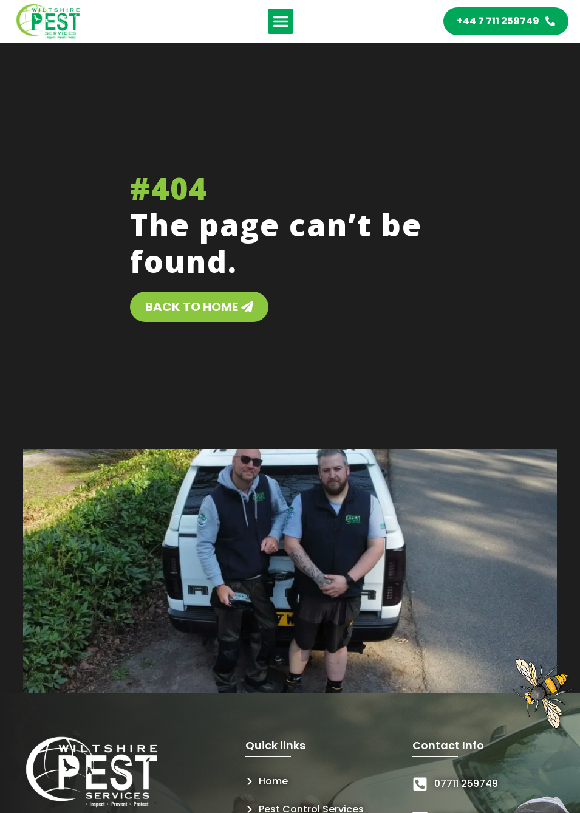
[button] (280, 21)
